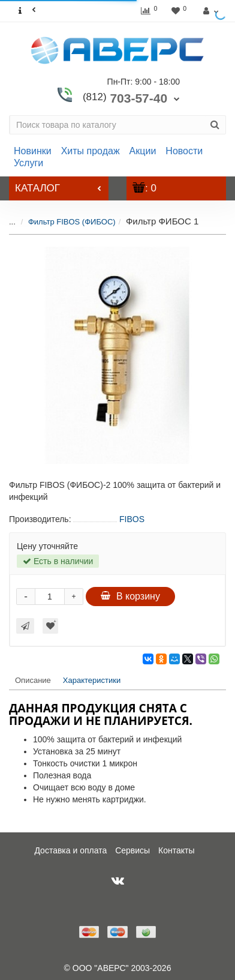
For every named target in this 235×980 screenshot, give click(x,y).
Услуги (28, 163)
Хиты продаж (90, 151)
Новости (184, 151)
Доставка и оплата (70, 850)
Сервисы (132, 850)
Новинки (33, 151)
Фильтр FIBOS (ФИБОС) (63, 221)
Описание (33, 680)
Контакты (176, 850)
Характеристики (91, 680)
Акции (142, 151)
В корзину (130, 596)
